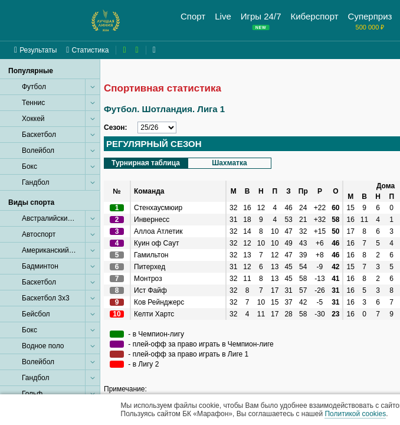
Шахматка (229, 163)
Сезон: (115, 127)
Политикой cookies (355, 414)
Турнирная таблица (146, 163)
